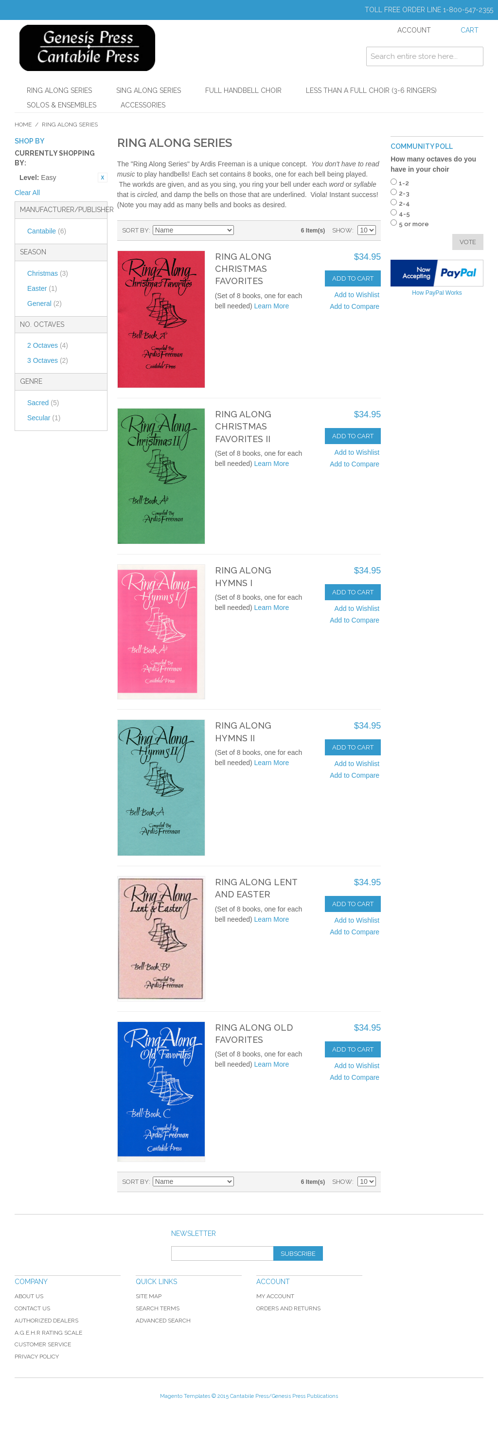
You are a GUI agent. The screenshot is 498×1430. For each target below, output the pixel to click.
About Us (29, 1296)
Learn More (271, 306)
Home (23, 124)
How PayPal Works (437, 292)
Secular (43, 418)
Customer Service (43, 1344)
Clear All (27, 193)
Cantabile (46, 231)
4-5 (404, 213)
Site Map (148, 1296)
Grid (259, 230)
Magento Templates (185, 1396)
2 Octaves (47, 345)
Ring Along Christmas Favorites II (243, 426)
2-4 (404, 203)
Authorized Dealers (46, 1320)
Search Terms (157, 1308)
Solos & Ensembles (61, 105)
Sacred (43, 403)
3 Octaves (47, 360)
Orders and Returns (288, 1308)
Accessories (143, 105)
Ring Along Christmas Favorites (243, 268)
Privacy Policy (37, 1356)
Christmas (47, 273)
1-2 (404, 183)
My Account (275, 1296)
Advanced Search (163, 1320)
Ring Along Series (59, 90)
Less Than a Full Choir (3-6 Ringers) (371, 90)
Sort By (135, 230)
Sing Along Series (148, 90)
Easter (42, 288)
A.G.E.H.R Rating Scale (48, 1332)
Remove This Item (102, 177)
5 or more (414, 224)
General (44, 303)
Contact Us (32, 1308)
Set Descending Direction (242, 230)
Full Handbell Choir (243, 90)
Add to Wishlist (357, 295)
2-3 (404, 193)
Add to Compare (354, 306)
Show (342, 230)
